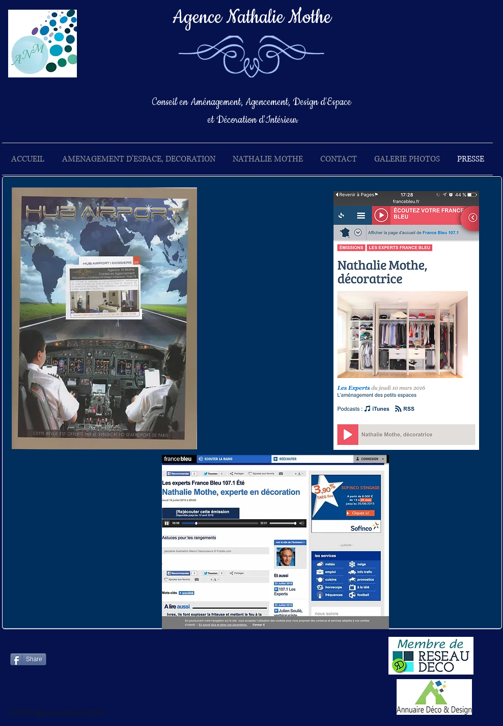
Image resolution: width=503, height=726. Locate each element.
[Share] (28, 659)
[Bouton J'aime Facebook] (132, 663)
